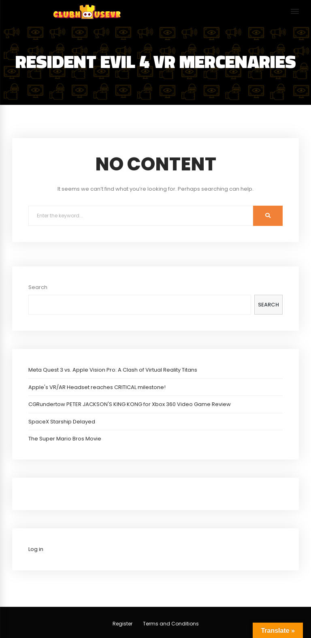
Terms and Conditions (171, 623)
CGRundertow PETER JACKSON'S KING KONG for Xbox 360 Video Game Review (129, 404)
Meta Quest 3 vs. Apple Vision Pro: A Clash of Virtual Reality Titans (112, 370)
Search (37, 287)
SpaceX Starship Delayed (61, 421)
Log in (35, 549)
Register (122, 623)
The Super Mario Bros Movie (64, 438)
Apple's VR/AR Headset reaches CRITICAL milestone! (97, 387)
